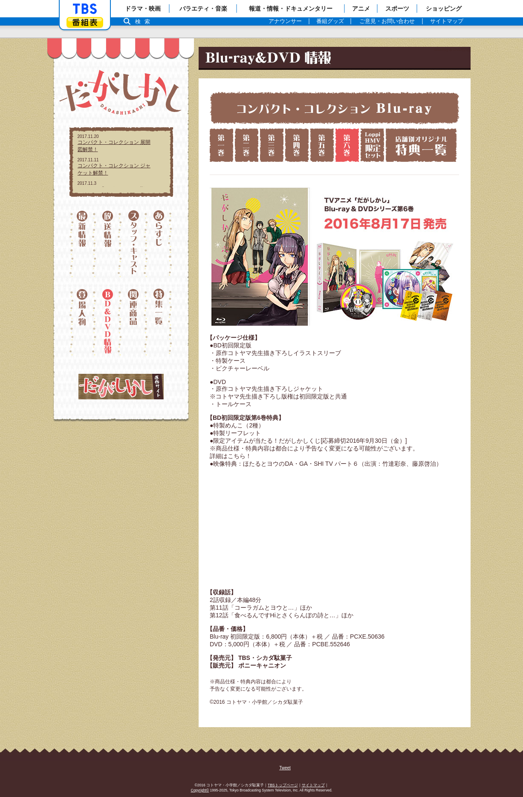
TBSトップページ (283, 785)
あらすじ (160, 247)
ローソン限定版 (372, 145)
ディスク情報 (108, 322)
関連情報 (134, 322)
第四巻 (297, 145)
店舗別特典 (421, 145)
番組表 (84, 22)
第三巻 (271, 145)
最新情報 (82, 247)
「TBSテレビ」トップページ (85, 8)
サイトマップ (313, 785)
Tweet (285, 767)
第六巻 (347, 145)
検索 (145, 21)
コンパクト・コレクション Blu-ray (334, 107)
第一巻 (221, 145)
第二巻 (246, 145)
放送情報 (108, 247)
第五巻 (322, 145)
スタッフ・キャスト (134, 247)
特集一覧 (160, 322)
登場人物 (82, 322)
